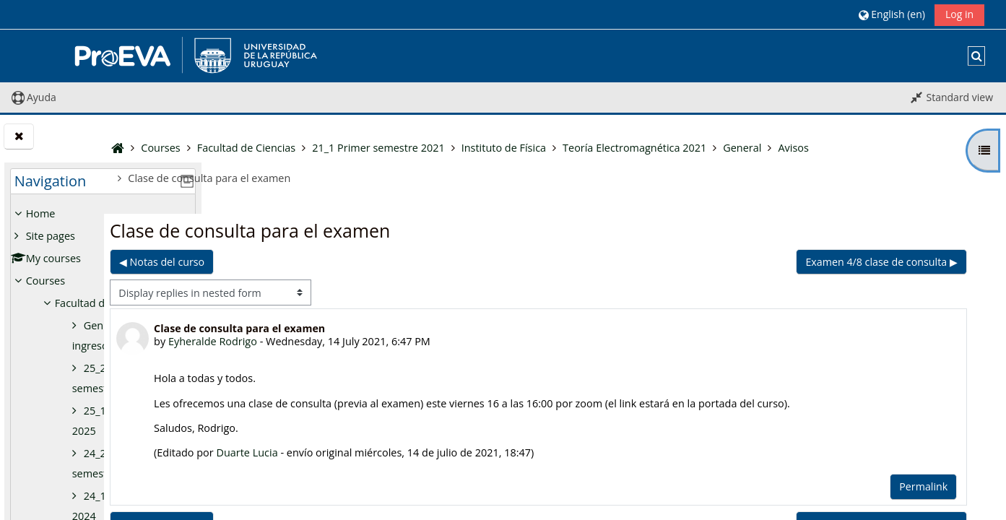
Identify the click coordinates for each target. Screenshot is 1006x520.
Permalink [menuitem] (925, 486)
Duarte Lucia (367, 452)
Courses (45, 280)
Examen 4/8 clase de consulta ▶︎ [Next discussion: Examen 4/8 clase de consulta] (882, 262)
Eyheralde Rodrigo (333, 341)
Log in (959, 14)
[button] (891, 14)
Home (41, 213)
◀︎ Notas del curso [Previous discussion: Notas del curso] (281, 262)
